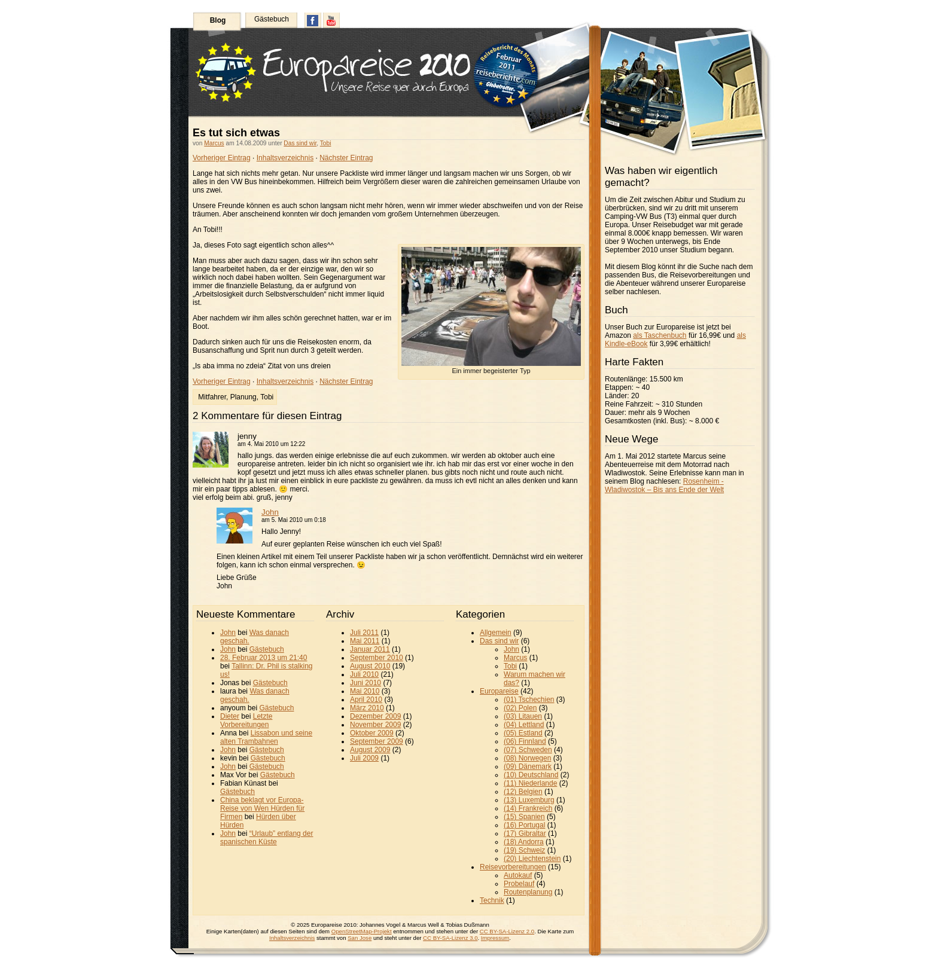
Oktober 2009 (372, 733)
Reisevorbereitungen (513, 867)
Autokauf (518, 875)
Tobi (325, 143)
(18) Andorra (524, 842)
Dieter (229, 716)
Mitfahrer (212, 397)
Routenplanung (528, 892)
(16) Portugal (524, 825)
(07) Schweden (528, 750)
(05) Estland (523, 733)
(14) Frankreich (528, 808)
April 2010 (366, 699)
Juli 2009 (364, 758)
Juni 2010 (365, 683)
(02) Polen (520, 708)
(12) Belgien (523, 791)
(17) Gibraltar (525, 833)
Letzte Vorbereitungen (246, 720)
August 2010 (370, 666)
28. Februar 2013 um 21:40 (263, 658)
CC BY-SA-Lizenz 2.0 (507, 931)
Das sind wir (300, 143)
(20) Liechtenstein (532, 858)
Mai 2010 (364, 691)
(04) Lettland (524, 724)
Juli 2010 (364, 674)
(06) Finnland (525, 741)
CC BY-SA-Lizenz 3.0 (450, 938)
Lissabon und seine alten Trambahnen (266, 737)
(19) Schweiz (524, 850)
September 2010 (376, 658)
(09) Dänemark (528, 766)
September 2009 (376, 741)
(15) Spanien (524, 817)
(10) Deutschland (531, 775)
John (270, 512)
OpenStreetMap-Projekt (361, 931)
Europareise (499, 691)
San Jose (359, 938)
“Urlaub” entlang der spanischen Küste (266, 837)
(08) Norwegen (527, 758)
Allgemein (495, 632)
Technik (492, 900)
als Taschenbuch (659, 335)
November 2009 (375, 724)
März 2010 (367, 708)
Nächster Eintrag (346, 158)
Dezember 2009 (375, 716)
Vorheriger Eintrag (222, 158)
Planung (243, 397)
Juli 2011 (364, 632)
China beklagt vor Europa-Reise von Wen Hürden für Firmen (262, 808)
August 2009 (370, 750)
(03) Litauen (523, 716)
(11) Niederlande (530, 783)
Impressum (495, 938)
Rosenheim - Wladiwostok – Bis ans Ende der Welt (664, 485)
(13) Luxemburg (529, 800)
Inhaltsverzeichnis (285, 158)
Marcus (214, 143)
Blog (218, 20)
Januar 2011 (370, 649)
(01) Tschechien (529, 699)
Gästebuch (271, 19)
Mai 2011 (364, 641)
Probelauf (519, 884)
